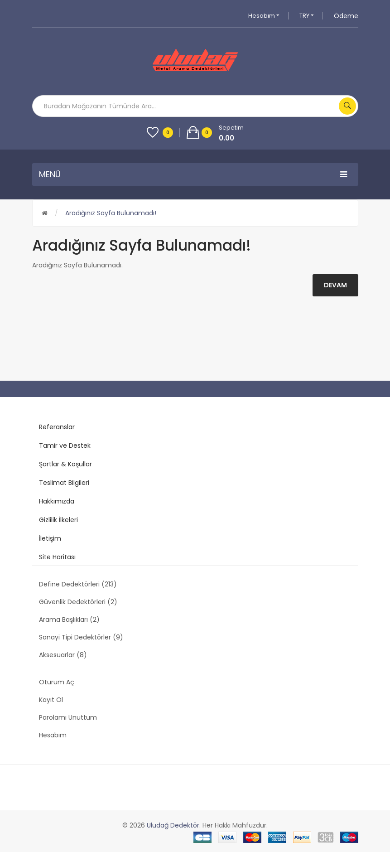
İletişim (50, 538)
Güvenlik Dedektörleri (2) (78, 601)
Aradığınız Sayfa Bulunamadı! (110, 213)
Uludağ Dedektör (173, 825)
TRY (306, 15)
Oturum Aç (56, 682)
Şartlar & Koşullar (65, 464)
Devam (335, 285)
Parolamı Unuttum (68, 717)
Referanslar (57, 426)
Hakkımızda (56, 501)
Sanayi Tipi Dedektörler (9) (81, 637)
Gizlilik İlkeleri (58, 519)
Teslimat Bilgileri (64, 482)
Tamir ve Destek (65, 445)
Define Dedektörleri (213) (78, 584)
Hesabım (263, 15)
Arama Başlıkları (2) (69, 619)
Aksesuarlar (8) (63, 654)
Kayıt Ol (51, 699)
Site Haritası (57, 557)
